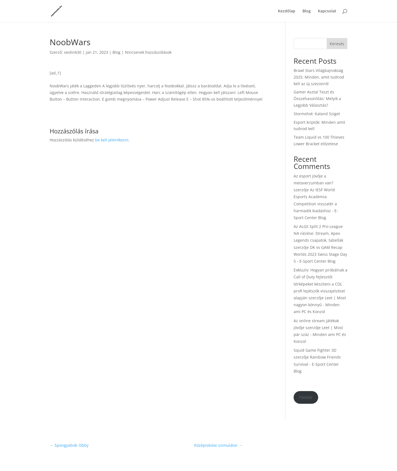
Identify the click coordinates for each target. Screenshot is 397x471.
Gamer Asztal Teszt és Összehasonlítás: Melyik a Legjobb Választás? (317, 98)
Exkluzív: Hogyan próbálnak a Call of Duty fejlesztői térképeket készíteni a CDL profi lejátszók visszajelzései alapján (320, 283)
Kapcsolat (327, 11)
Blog (306, 11)
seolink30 (72, 52)
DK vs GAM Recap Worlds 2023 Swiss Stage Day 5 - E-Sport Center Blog (320, 254)
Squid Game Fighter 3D (315, 350)
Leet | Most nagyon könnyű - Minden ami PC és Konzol (320, 304)
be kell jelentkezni (111, 139)
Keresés (337, 43)
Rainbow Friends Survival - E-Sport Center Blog (317, 363)
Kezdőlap (286, 11)
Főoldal (305, 397)
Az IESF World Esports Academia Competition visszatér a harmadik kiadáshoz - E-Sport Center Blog (316, 203)
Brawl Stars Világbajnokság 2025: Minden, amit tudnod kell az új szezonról (319, 77)
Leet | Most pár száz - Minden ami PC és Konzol (320, 334)
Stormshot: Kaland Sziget (317, 113)
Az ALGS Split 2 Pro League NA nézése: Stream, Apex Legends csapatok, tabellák (318, 233)
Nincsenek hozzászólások (148, 52)
